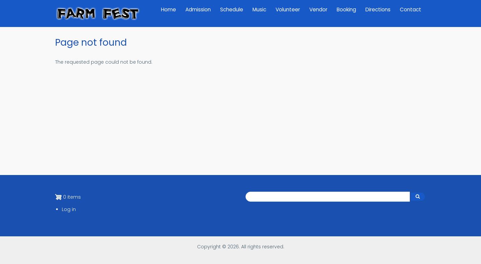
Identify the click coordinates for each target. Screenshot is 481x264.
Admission (198, 9)
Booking (346, 9)
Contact (410, 9)
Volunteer (288, 9)
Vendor (318, 9)
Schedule (231, 9)
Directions (377, 9)
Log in (69, 209)
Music (259, 9)
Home (168, 9)
